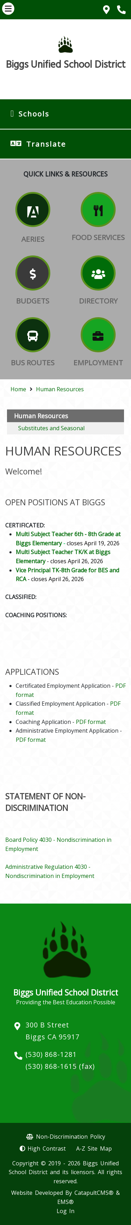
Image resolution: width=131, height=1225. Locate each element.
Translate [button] (46, 144)
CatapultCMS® (94, 1193)
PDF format (91, 722)
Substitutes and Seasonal (51, 428)
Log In (65, 1211)
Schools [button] (34, 114)
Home (18, 389)
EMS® (65, 1202)
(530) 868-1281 (51, 1054)
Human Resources (60, 389)
